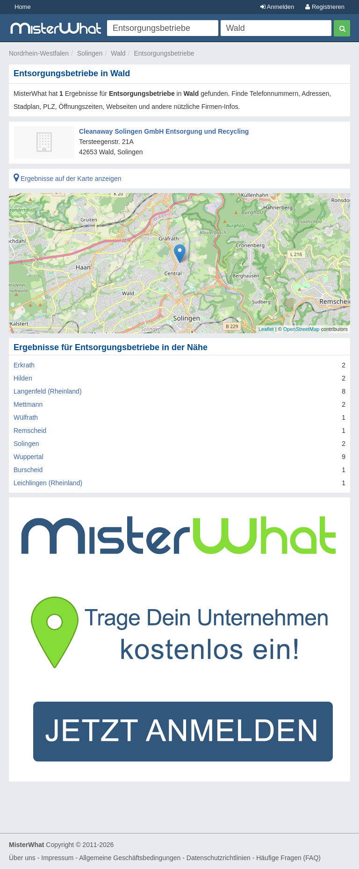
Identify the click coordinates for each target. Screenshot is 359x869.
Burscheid (28, 470)
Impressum (57, 858)
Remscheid (30, 430)
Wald (118, 53)
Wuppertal (28, 456)
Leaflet (266, 329)
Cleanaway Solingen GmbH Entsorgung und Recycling (164, 131)
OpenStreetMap (301, 329)
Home (22, 6)
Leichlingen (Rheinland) (48, 483)
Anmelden (277, 6)
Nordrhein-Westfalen (39, 53)
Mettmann (28, 404)
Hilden (23, 378)
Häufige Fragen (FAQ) (288, 858)
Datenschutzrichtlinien (219, 858)
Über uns (22, 858)
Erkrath (24, 365)
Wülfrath (26, 417)
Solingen (90, 53)
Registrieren (325, 6)
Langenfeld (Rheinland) (48, 391)
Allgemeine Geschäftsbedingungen (129, 858)
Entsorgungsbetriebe (164, 53)
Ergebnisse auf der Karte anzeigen (67, 178)
